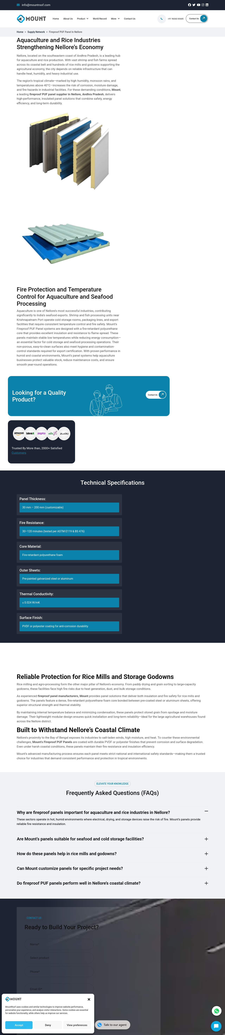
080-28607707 (176, 841)
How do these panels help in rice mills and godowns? (67, 586)
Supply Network (36, 32)
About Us (67, 18)
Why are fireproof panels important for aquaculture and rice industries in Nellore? (93, 544)
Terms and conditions (173, 919)
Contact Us (129, 18)
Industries (72, 843)
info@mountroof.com (33, 5)
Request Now (188, 774)
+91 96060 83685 (172, 18)
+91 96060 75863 (178, 829)
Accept (19, 1025)
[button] (89, 999)
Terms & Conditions (147, 785)
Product (81, 18)
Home (55, 18)
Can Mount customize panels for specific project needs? (70, 600)
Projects (71, 838)
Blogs (69, 826)
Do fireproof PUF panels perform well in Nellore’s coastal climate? (78, 615)
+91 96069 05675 (178, 835)
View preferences (77, 1025)
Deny (48, 1025)
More (113, 18)
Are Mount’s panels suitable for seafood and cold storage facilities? (80, 571)
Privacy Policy (199, 919)
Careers (71, 849)
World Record (99, 18)
